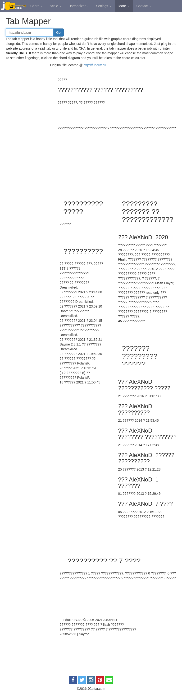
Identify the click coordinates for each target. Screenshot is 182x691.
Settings (103, 6)
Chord (36, 6)
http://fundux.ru (95, 65)
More (123, 6)
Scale (55, 6)
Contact (143, 6)
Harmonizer (78, 6)
